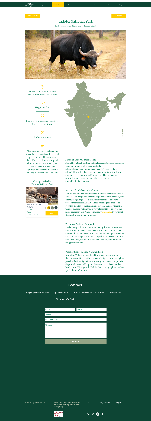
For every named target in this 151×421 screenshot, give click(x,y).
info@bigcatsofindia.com (37, 292)
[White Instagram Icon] (93, 414)
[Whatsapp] (88, 414)
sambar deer (86, 166)
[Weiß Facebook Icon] (102, 414)
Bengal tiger (70, 162)
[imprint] (119, 403)
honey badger (80, 178)
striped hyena (111, 162)
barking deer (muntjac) (100, 172)
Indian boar (78, 169)
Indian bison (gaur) (93, 169)
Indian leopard (97, 162)
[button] (88, 117)
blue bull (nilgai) (80, 172)
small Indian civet (94, 175)
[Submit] (76, 341)
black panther (83, 162)
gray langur (80, 175)
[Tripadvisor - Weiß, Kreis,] (97, 414)
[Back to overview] (32, 16)
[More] (52, 213)
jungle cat (74, 166)
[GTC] (88, 403)
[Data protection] (104, 403)
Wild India (107, 211)
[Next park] (118, 16)
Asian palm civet (94, 178)
